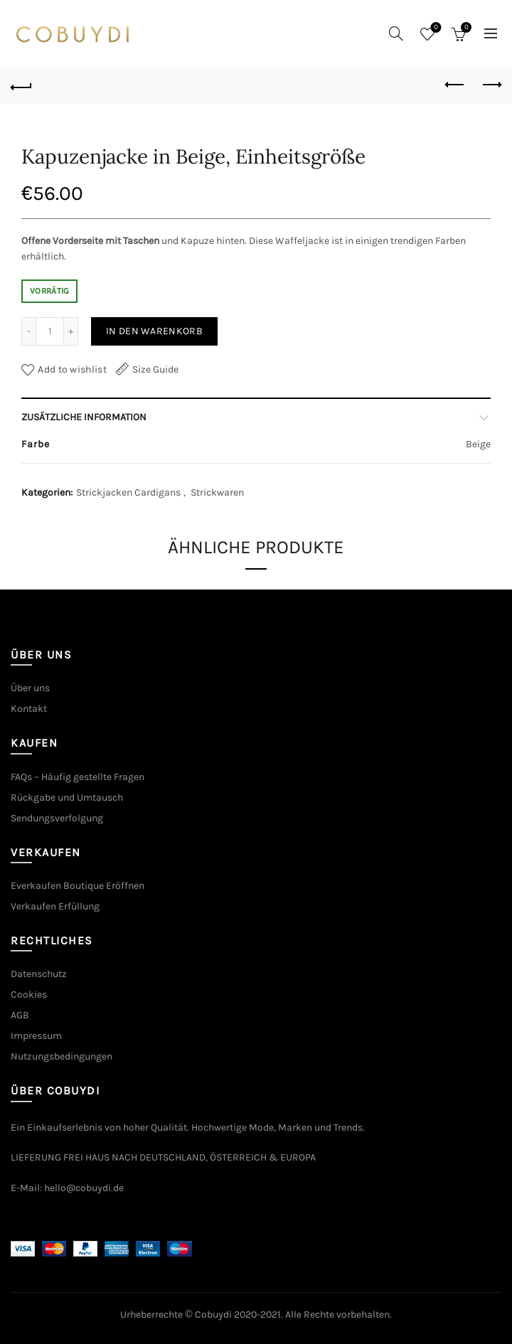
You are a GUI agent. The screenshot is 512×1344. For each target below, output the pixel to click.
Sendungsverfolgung (57, 818)
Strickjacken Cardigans (128, 492)
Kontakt (29, 709)
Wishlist (435, 28)
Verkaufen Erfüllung (55, 906)
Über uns (30, 688)
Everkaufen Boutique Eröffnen (77, 886)
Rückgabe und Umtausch (67, 797)
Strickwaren (217, 492)
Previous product (455, 84)
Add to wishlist (72, 369)
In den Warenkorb (154, 331)
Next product (491, 84)
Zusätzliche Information (83, 417)
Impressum (36, 1036)
